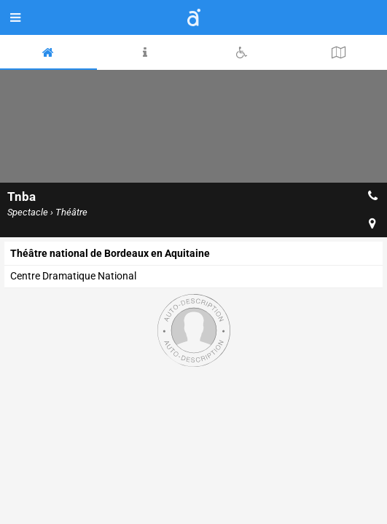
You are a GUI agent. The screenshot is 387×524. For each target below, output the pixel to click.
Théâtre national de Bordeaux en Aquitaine (110, 253)
